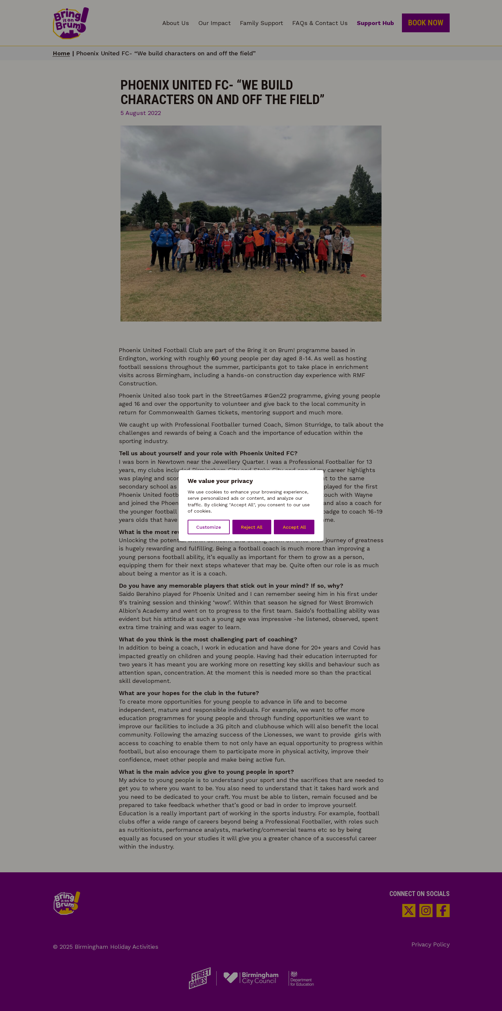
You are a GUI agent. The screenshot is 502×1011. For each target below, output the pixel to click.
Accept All (294, 527)
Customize (208, 527)
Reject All (251, 527)
